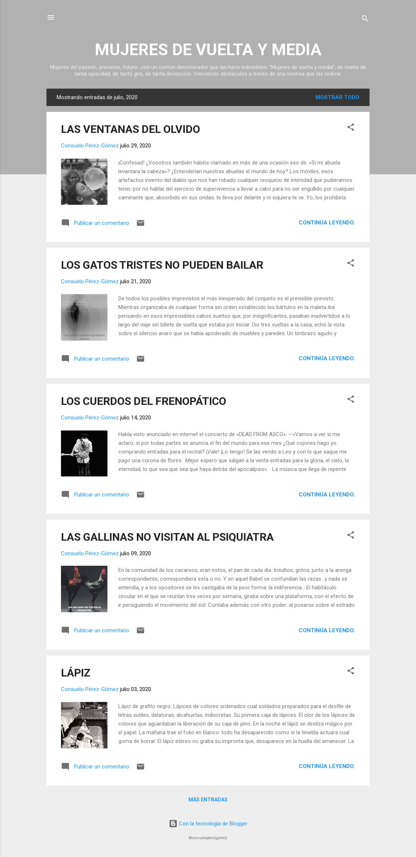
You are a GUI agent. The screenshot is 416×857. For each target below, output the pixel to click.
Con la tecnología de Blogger (208, 823)
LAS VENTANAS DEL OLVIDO (130, 129)
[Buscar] (365, 20)
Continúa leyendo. (327, 222)
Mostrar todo (337, 97)
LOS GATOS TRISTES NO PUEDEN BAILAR (162, 265)
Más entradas (208, 800)
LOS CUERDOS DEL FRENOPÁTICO (143, 401)
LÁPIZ (75, 672)
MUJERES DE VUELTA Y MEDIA (208, 49)
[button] (350, 128)
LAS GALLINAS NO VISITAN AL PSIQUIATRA (167, 537)
